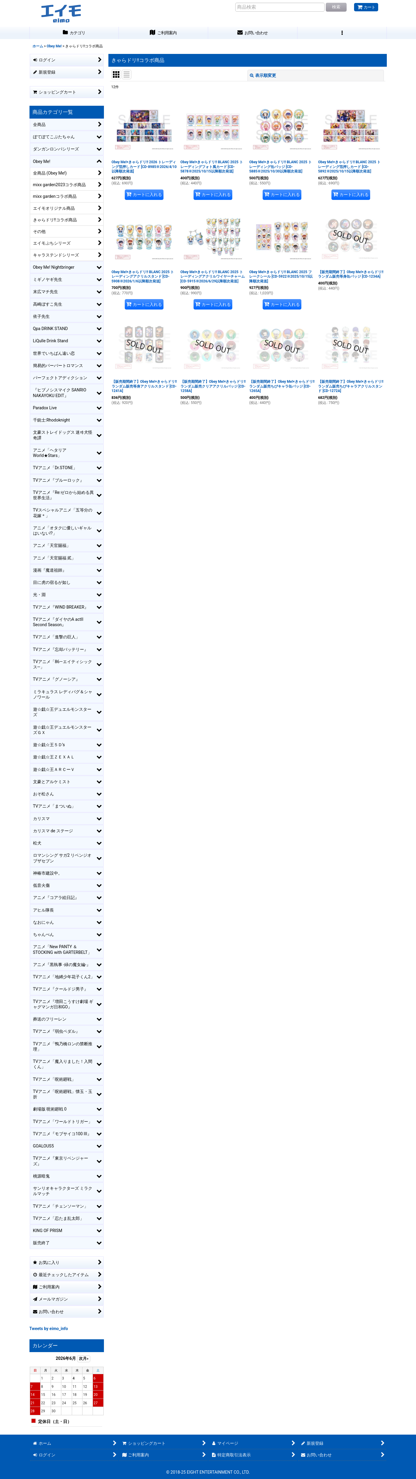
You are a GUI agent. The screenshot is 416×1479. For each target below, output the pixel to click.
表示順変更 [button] (263, 75)
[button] (342, 33)
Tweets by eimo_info (48, 1328)
